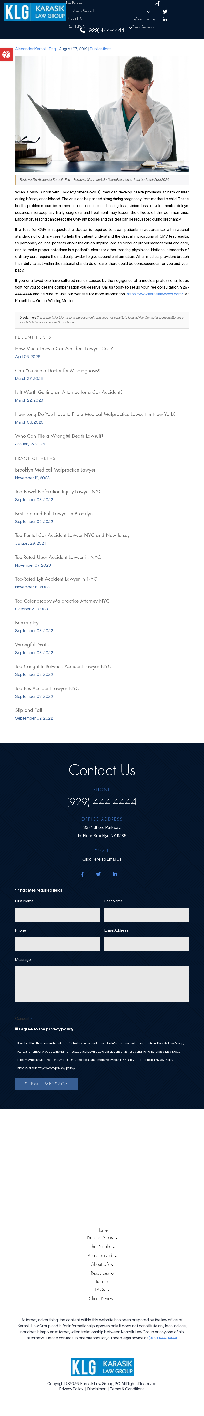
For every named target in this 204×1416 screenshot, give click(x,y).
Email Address (117, 931)
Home (102, 1230)
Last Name (114, 901)
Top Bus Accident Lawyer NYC (47, 688)
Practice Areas (100, 1238)
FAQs (82, 27)
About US (74, 19)
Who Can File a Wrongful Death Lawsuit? (59, 436)
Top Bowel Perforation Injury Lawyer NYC (58, 491)
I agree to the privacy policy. (46, 1029)
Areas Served (83, 11)
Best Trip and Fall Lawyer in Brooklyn (54, 513)
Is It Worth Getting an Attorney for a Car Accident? (69, 392)
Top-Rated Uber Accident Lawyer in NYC (58, 557)
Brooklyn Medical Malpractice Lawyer (55, 469)
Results (73, 27)
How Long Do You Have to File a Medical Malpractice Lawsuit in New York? (95, 414)
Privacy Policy (71, 1389)
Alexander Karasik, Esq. (36, 49)
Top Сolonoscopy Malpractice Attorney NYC (62, 601)
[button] (6, 54)
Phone (21, 931)
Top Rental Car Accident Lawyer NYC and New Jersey (72, 535)
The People (74, 3)
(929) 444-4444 (102, 802)
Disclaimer (96, 1389)
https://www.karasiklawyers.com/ (155, 294)
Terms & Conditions (127, 1389)
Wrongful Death (32, 644)
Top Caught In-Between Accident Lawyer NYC (63, 666)
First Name (25, 901)
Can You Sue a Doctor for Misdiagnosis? (57, 370)
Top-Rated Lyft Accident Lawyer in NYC (56, 579)
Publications (101, 49)
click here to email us (102, 859)
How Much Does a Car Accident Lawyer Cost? (64, 348)
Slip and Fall (28, 710)
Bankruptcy (27, 622)
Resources (143, 19)
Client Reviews (143, 27)
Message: (23, 960)
